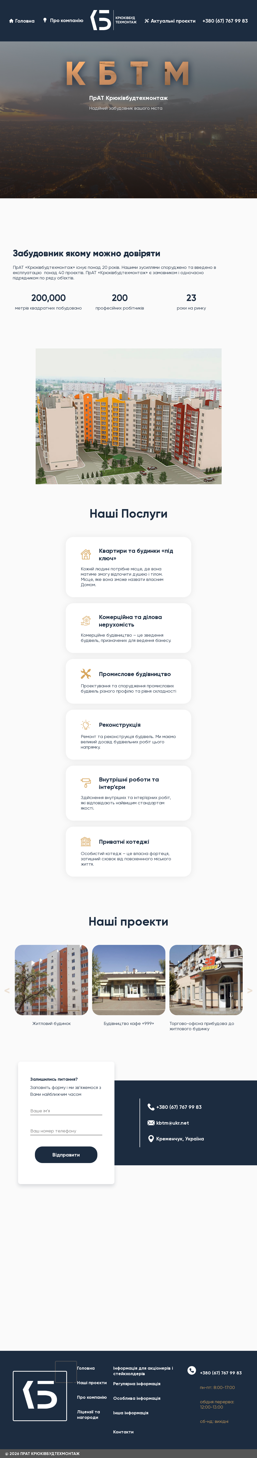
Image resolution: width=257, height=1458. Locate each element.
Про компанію (62, 20)
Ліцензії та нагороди (88, 1414)
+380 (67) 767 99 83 (225, 21)
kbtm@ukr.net (172, 1123)
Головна (22, 21)
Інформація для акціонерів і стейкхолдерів (143, 1370)
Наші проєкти (92, 1382)
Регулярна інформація (136, 1383)
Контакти (123, 1432)
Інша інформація (130, 1413)
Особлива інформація (136, 1398)
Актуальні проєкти (170, 21)
